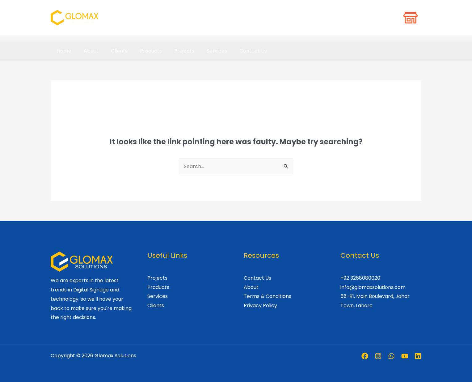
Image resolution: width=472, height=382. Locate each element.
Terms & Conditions (267, 296)
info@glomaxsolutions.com (373, 287)
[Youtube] (404, 356)
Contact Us (237, 50)
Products (142, 50)
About (87, 50)
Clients (113, 50)
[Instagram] (378, 356)
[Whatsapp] (391, 356)
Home (63, 50)
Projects (173, 50)
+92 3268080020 (360, 278)
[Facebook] (364, 356)
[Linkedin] (418, 356)
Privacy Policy (260, 305)
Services (203, 50)
